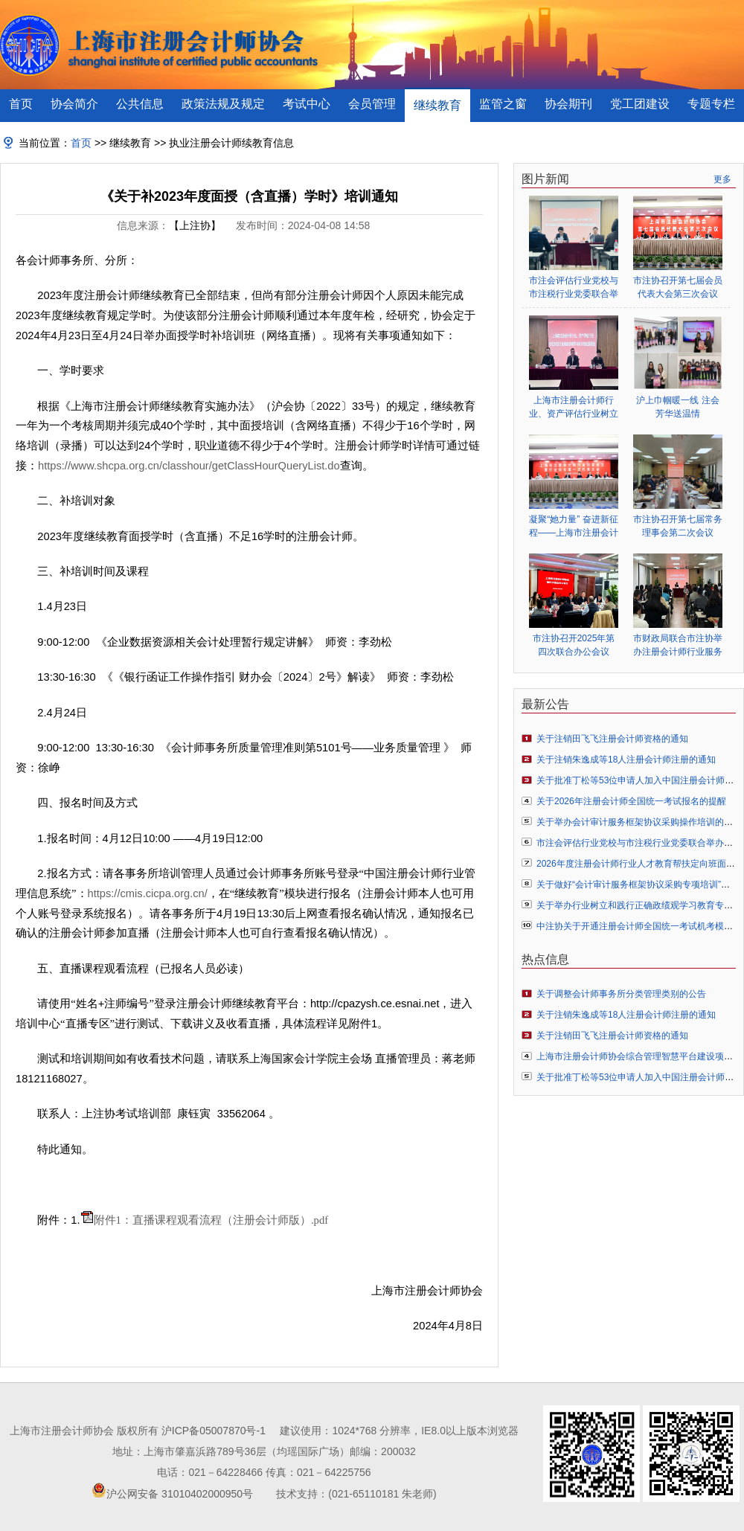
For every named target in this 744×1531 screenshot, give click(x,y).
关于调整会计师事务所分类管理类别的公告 (621, 994)
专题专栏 (711, 103)
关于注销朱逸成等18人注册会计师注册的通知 (626, 759)
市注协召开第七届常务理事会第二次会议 (677, 526)
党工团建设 (640, 103)
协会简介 (74, 103)
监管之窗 (503, 103)
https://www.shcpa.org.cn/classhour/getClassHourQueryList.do (189, 466)
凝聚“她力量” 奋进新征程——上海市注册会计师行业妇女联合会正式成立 (573, 526)
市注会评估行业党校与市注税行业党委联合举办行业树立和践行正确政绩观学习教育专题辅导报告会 (573, 287)
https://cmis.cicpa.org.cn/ (148, 893)
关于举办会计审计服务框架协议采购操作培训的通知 (639, 822)
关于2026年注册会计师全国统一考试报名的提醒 (631, 801)
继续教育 (437, 105)
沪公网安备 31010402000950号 (179, 1494)
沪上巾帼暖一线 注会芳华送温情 (677, 407)
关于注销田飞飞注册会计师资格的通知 (612, 739)
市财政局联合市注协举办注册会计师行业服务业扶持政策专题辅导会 (677, 645)
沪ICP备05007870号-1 (213, 1431)
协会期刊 (568, 103)
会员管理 (372, 103)
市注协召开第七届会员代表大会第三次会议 (677, 287)
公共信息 (140, 103)
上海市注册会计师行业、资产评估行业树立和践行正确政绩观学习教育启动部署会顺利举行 (573, 407)
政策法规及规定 (223, 103)
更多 (722, 179)
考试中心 (306, 103)
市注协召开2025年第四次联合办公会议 (574, 645)
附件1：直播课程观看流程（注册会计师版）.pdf (211, 1220)
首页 (21, 103)
